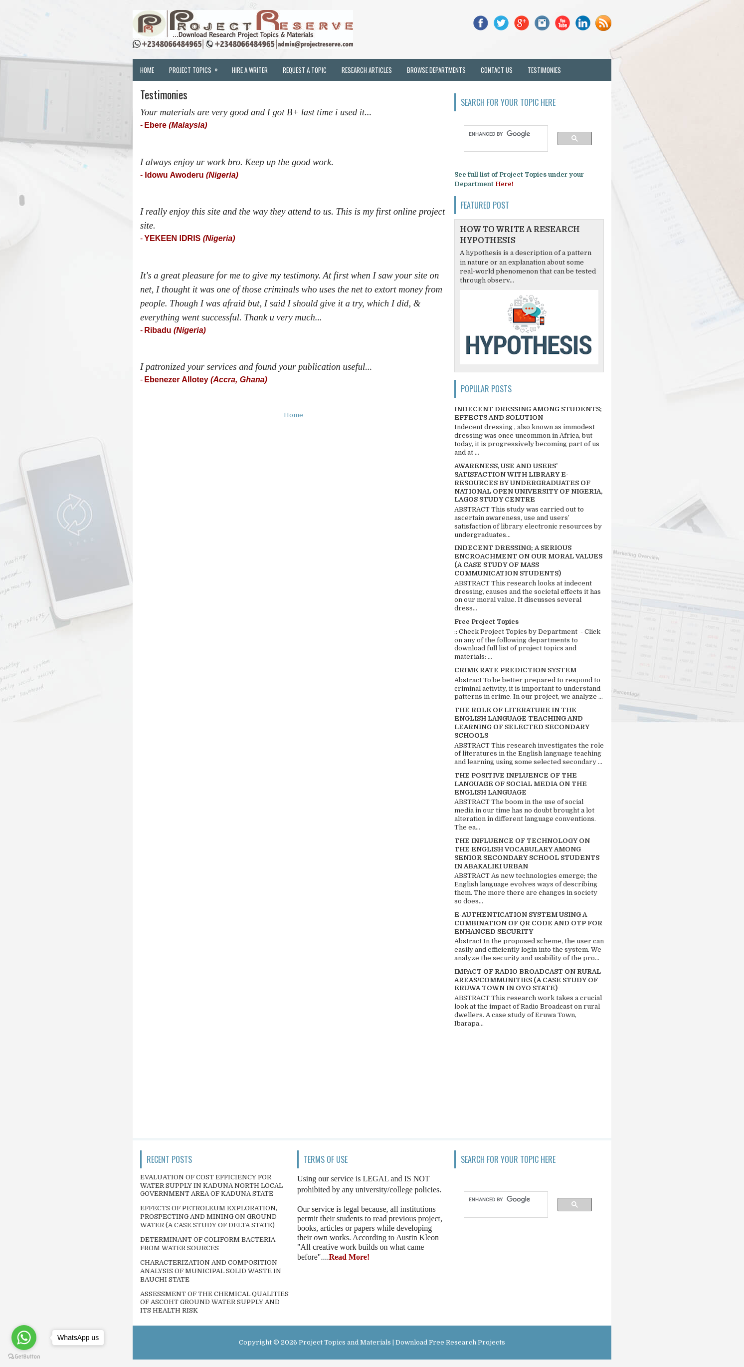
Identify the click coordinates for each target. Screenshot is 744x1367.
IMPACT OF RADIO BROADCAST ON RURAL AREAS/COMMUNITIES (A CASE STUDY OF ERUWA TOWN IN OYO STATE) (527, 980)
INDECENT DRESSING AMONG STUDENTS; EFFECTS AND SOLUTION (528, 413)
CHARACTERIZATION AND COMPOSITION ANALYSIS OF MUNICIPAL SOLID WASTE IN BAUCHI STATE (210, 1271)
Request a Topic (305, 70)
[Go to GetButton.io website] (24, 1357)
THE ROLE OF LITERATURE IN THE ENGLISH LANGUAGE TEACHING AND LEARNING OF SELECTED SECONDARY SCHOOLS (521, 722)
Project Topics (196, 67)
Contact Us (497, 70)
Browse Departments (436, 70)
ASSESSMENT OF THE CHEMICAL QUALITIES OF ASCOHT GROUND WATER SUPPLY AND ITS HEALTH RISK (214, 1302)
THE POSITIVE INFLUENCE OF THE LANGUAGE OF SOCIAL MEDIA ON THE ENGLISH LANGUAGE (520, 784)
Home (147, 70)
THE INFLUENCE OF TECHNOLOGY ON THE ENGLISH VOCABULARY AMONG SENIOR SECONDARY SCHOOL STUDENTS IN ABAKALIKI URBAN (526, 853)
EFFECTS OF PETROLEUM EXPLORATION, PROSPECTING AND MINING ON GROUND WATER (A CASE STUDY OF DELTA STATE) (208, 1216)
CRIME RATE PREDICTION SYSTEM (515, 670)
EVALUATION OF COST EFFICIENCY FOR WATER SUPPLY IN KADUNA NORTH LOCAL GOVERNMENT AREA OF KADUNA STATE (211, 1185)
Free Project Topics (486, 621)
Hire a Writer (250, 70)
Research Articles (367, 70)
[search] (501, 133)
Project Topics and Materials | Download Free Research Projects (402, 1342)
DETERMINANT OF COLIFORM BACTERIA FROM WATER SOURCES (207, 1244)
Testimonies (544, 70)
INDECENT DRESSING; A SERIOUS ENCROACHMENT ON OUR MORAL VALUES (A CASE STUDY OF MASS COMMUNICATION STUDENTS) (528, 560)
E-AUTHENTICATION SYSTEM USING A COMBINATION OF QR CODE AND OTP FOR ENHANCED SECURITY (528, 923)
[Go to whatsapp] (23, 1337)
